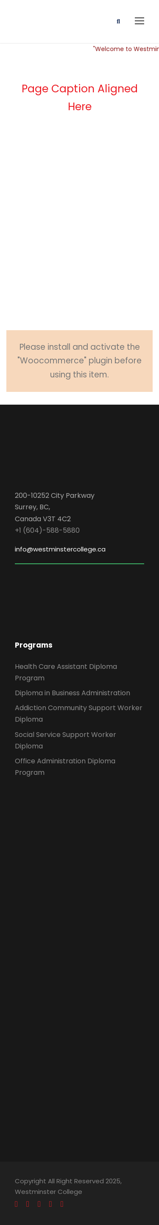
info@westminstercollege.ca (60, 549)
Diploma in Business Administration (72, 693)
